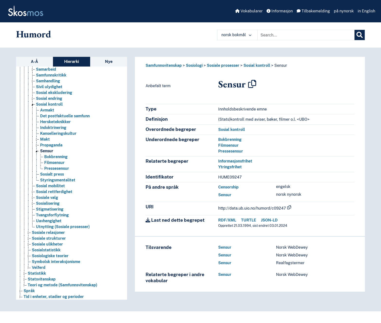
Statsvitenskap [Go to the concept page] (42, 279)
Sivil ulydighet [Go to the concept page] (49, 87)
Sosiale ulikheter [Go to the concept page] (47, 244)
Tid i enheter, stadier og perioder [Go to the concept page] (54, 296)
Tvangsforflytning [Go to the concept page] (52, 215)
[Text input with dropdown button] (306, 35)
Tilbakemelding (313, 11)
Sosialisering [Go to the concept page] (48, 203)
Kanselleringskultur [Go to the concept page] (58, 133)
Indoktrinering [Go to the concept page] (53, 127)
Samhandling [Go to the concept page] (48, 81)
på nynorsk (344, 11)
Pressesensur (230, 151)
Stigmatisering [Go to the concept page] (49, 209)
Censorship (228, 187)
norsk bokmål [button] (236, 35)
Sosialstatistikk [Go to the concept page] (46, 250)
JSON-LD (269, 220)
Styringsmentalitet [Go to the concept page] (57, 180)
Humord (33, 34)
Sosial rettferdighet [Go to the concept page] (54, 191)
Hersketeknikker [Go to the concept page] (55, 121)
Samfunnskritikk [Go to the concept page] (51, 75)
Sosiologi (194, 65)
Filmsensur (228, 145)
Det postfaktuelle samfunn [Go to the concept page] (65, 116)
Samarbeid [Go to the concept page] (46, 69)
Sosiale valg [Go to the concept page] (47, 197)
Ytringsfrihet (230, 167)
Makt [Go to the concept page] (45, 139)
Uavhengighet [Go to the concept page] (48, 221)
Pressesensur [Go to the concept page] (56, 168)
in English (366, 11)
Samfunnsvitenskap (164, 65)
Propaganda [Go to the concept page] (51, 145)
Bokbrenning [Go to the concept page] (56, 156)
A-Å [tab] (34, 61)
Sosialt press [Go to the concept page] (52, 174)
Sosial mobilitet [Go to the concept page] (50, 186)
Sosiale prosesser (223, 65)
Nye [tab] (109, 61)
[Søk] (359, 35)
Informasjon (280, 11)
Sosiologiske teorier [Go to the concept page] (50, 256)
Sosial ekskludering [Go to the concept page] (54, 92)
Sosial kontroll (256, 65)
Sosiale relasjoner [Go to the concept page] (48, 232)
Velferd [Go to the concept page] (38, 267)
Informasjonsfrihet (235, 161)
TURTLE (248, 220)
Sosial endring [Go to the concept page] (49, 98)
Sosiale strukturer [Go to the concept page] (49, 238)
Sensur (280, 65)
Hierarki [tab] (71, 61)
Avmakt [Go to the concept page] (47, 110)
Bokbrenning (230, 139)
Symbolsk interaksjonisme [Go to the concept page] (56, 261)
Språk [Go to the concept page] (29, 291)
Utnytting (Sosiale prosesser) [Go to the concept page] (63, 226)
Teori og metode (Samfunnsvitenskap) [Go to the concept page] (62, 285)
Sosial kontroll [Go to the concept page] (49, 104)
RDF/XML (227, 220)
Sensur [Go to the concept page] (46, 151)
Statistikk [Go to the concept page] (37, 273)
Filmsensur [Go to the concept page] (54, 162)
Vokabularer (249, 11)
